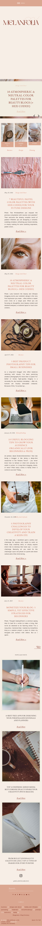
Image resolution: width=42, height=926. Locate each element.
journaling (4, 910)
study (15, 912)
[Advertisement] (21, 57)
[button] (21, 3)
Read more (21, 111)
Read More (21, 727)
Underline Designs (8, 923)
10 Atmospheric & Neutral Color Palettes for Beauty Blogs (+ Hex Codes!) (21, 99)
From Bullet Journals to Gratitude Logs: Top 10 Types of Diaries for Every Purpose (21, 860)
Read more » (21, 231)
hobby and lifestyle (21, 517)
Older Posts (38, 647)
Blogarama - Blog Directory (21, 915)
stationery (7, 912)
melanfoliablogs (21, 433)
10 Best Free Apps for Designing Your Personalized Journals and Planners (21, 718)
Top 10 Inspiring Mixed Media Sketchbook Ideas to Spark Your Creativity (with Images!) (21, 789)
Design (21, 150)
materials (15, 910)
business (21, 355)
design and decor (21, 86)
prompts (38, 910)
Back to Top (36, 920)
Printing (32, 150)
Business (9, 150)
